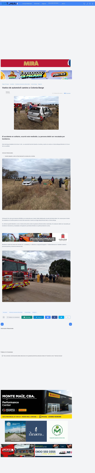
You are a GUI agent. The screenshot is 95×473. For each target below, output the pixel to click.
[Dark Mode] (84, 3)
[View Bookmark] (87, 3)
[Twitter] (61, 317)
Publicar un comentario (13, 317)
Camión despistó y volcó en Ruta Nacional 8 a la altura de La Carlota (20, 156)
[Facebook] (54, 317)
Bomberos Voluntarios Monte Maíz (16, 312)
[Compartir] (67, 317)
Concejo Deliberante (27, 3)
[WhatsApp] (26, 317)
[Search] (90, 3)
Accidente (5, 312)
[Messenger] (48, 317)
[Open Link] (92, 3)
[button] (66, 93)
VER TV (63, 3)
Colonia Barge (27, 312)
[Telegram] (38, 317)
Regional (44, 3)
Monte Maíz (36, 3)
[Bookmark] (3, 317)
